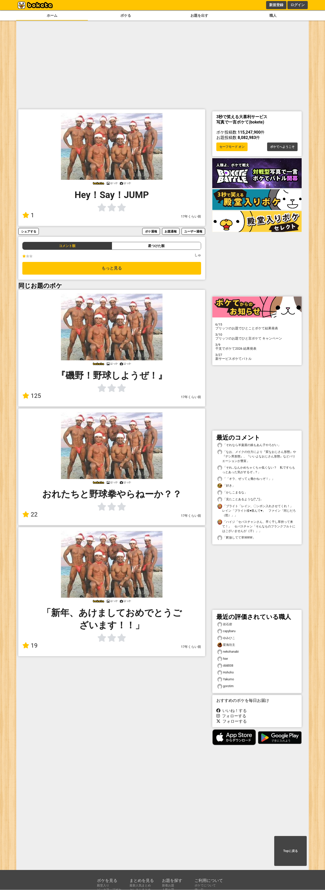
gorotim (225, 686)
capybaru (226, 631)
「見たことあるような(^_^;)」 (240, 499)
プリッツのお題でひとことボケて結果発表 (257, 326)
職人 (273, 15)
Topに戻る (290, 851)
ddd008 (225, 665)
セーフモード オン (232, 147)
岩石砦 (224, 624)
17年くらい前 (191, 216)
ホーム (52, 15)
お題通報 (171, 231)
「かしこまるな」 (232, 492)
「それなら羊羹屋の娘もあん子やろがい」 (249, 445)
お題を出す (199, 15)
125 (31, 395)
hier (222, 658)
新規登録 (276, 5)
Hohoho (225, 672)
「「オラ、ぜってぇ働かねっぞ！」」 (246, 478)
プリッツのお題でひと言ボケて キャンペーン (257, 336)
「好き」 (226, 485)
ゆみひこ (226, 638)
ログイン (297, 5)
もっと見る (112, 268)
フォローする (231, 716)
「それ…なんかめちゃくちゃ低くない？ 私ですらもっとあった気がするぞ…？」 (256, 469)
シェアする (28, 231)
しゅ (197, 255)
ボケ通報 (151, 231)
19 (30, 645)
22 (30, 514)
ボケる (125, 15)
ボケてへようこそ (282, 147)
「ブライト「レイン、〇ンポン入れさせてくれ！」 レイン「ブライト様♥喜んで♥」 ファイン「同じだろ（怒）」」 (256, 510)
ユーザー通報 (193, 231)
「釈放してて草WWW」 (236, 537)
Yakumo (225, 679)
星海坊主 (226, 645)
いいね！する (231, 710)
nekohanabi (228, 651)
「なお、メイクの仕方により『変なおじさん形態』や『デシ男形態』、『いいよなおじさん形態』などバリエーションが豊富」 (256, 456)
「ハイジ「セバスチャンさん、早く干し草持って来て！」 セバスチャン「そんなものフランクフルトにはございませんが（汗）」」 (256, 526)
